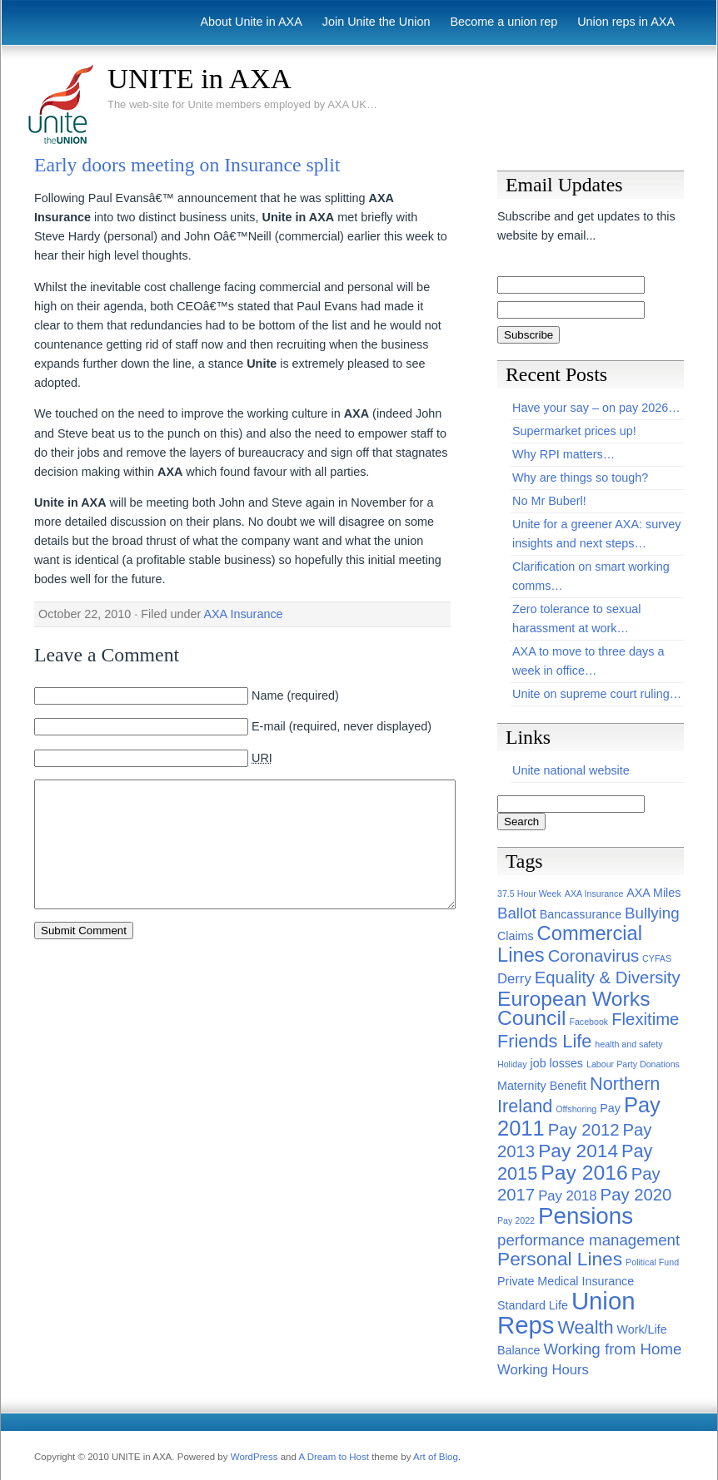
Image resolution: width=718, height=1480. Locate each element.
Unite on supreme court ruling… (596, 693)
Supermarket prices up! (574, 431)
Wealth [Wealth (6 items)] (585, 1327)
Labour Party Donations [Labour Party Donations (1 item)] (633, 1064)
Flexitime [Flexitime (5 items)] (645, 1019)
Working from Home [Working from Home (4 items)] (613, 1349)
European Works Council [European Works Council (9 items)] (574, 1008)
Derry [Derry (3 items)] (514, 979)
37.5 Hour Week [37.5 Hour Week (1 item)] (529, 893)
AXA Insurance (242, 614)
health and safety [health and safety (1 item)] (628, 1044)
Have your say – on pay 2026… (596, 407)
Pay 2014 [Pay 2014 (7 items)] (578, 1150)
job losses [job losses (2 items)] (557, 1063)
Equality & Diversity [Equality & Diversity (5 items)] (608, 977)
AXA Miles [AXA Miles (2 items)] (653, 892)
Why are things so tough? (580, 477)
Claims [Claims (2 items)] (515, 936)
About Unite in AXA (251, 21)
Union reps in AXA (626, 21)
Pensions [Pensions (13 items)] (585, 1216)
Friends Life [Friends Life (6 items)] (544, 1041)
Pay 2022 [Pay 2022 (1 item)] (516, 1220)
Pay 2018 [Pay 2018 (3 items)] (567, 1196)
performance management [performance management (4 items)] (588, 1240)
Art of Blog (435, 1457)
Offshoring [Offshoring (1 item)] (576, 1109)
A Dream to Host (333, 1457)
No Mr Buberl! (549, 500)
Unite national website (571, 770)
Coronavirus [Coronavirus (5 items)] (593, 956)
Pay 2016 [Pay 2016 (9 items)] (584, 1172)
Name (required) (295, 695)
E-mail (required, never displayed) (341, 726)
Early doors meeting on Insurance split (187, 165)
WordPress (254, 1457)
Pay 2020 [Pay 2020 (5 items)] (636, 1194)
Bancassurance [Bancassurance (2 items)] (580, 914)
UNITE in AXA (199, 78)
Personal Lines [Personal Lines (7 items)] (559, 1259)
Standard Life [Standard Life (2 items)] (532, 1305)
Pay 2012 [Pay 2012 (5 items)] (584, 1130)
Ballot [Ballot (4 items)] (516, 913)
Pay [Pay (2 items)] (610, 1108)
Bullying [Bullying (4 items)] (652, 913)
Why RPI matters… (563, 454)
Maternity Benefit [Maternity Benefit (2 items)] (541, 1085)
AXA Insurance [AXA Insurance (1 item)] (594, 893)
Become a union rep (503, 21)
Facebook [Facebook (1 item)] (588, 1022)
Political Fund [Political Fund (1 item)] (652, 1262)
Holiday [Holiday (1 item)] (512, 1064)
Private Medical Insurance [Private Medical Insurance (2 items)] (565, 1281)
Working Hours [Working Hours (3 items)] (543, 1370)
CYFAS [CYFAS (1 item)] (656, 958)
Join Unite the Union (376, 21)
